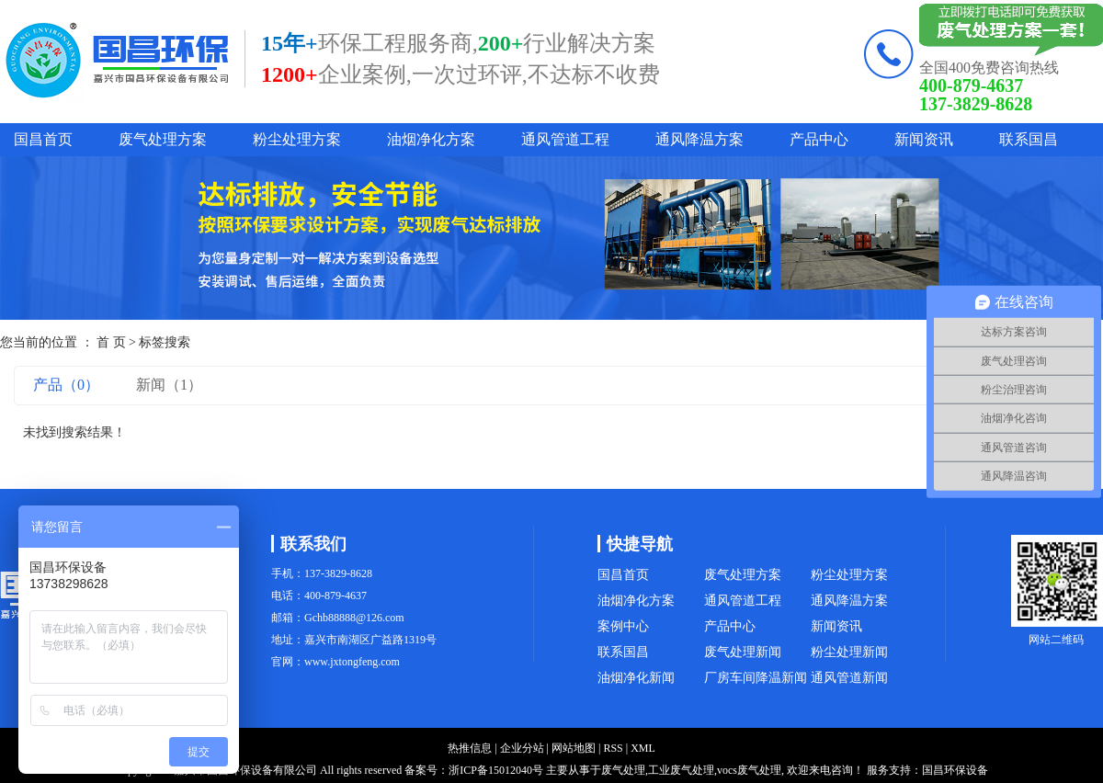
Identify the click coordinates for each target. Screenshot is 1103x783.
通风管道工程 (565, 139)
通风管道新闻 (849, 678)
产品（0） (66, 384)
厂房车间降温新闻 (755, 678)
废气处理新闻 (742, 652)
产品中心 (819, 139)
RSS (612, 748)
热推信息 (470, 748)
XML (643, 748)
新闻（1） (169, 384)
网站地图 (574, 748)
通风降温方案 (699, 139)
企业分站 (522, 748)
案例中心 (623, 626)
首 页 (111, 342)
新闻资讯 (923, 139)
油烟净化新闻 (636, 678)
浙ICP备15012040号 (496, 770)
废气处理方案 (163, 139)
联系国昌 (1028, 139)
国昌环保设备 (955, 770)
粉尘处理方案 (297, 139)
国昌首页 (43, 139)
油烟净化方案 (431, 139)
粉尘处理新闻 (849, 652)
